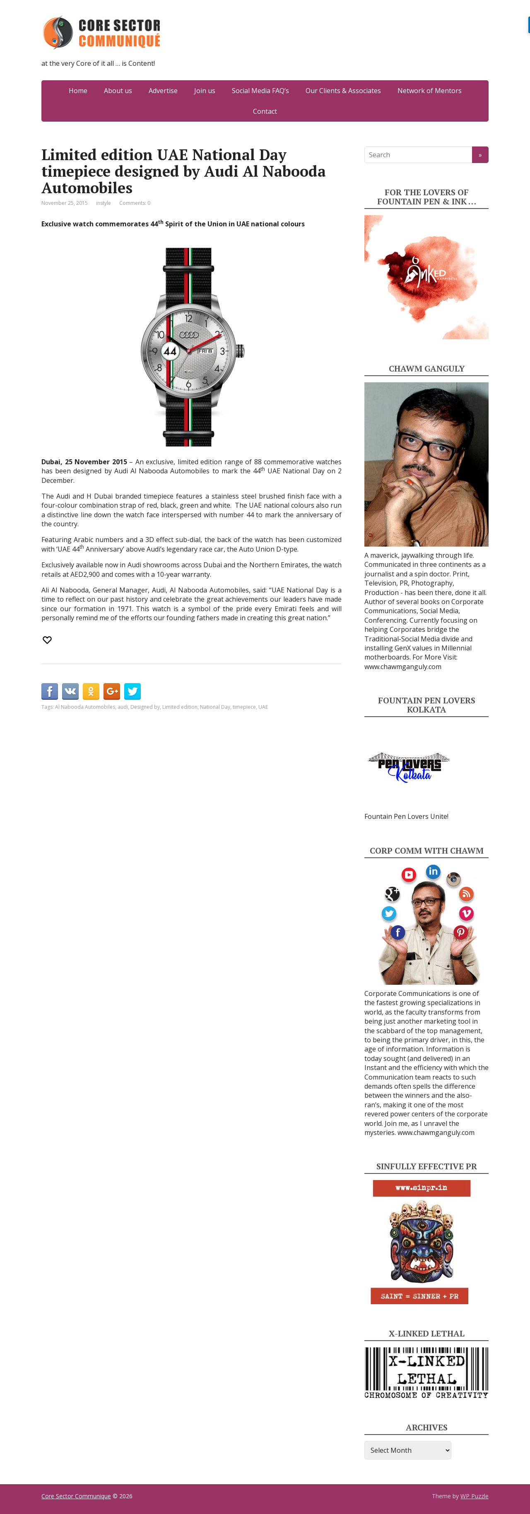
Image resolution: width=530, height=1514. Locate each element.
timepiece (244, 706)
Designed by (145, 706)
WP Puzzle (474, 1496)
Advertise (163, 90)
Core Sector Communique (76, 1496)
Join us (204, 90)
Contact (265, 111)
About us (118, 90)
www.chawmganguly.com (402, 666)
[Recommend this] (48, 640)
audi (123, 706)
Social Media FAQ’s (260, 90)
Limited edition (180, 706)
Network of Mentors (430, 90)
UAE (263, 706)
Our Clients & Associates (343, 90)
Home (78, 90)
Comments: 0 (134, 202)
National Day (215, 706)
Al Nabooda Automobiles (85, 706)
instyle (103, 202)
